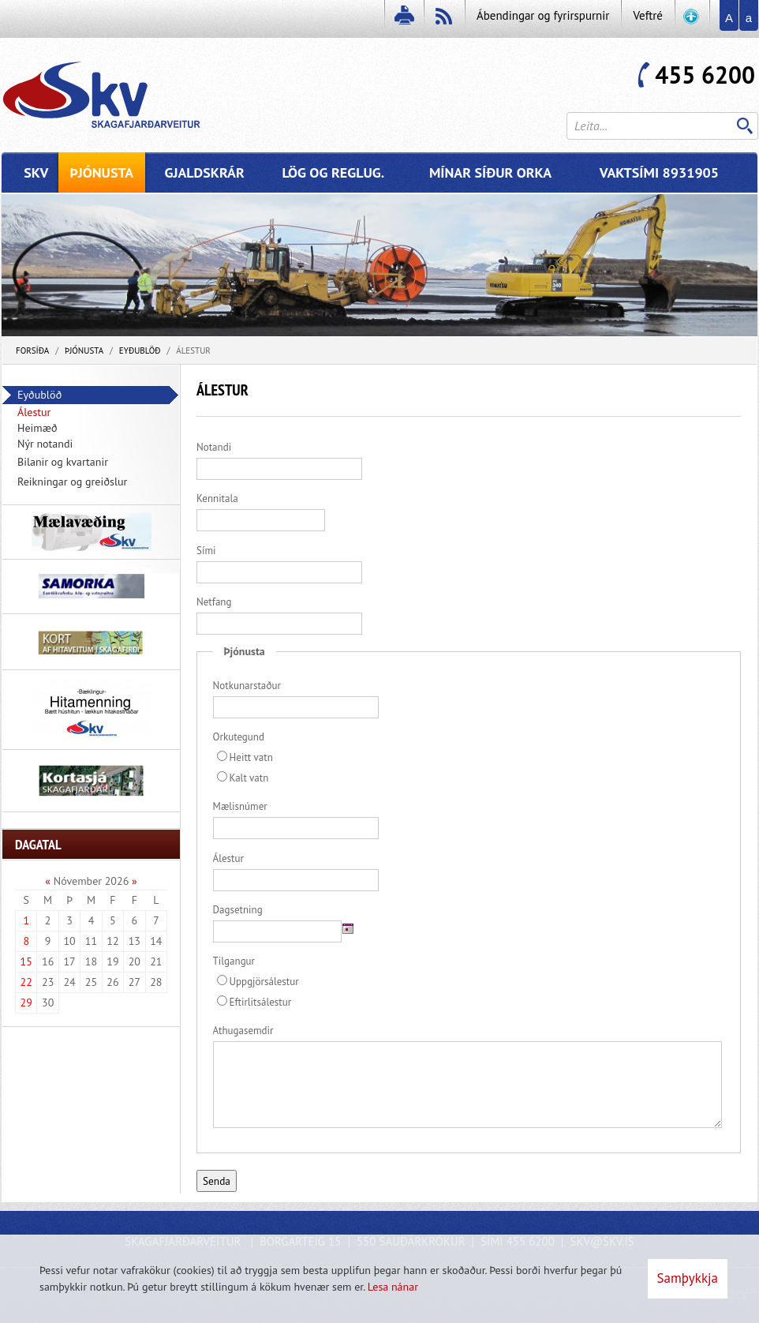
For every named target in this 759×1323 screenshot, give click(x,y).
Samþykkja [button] (687, 1278)
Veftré (648, 15)
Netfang (213, 602)
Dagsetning (238, 909)
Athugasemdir (243, 1030)
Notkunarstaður (247, 685)
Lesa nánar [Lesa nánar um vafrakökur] (393, 1287)
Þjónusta (84, 350)
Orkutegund (238, 737)
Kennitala (217, 498)
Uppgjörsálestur (258, 981)
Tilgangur (234, 961)
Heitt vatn (245, 757)
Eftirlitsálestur (254, 1002)
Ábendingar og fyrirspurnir (543, 15)
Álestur (193, 350)
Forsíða (32, 350)
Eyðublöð (140, 350)
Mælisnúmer (240, 806)
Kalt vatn (243, 778)
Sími (205, 550)
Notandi (213, 447)
